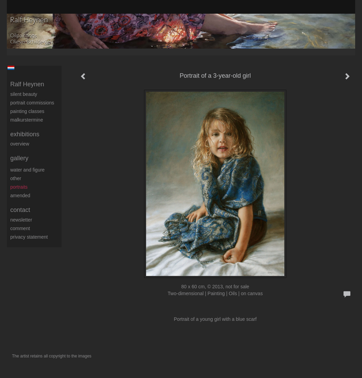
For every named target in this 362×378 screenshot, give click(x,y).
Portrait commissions (32, 102)
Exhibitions (24, 134)
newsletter (21, 220)
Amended (20, 195)
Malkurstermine (26, 120)
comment (20, 228)
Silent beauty (23, 94)
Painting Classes (27, 111)
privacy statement (29, 237)
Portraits (19, 187)
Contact (20, 209)
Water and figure (27, 170)
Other (15, 178)
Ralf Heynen (27, 84)
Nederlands (11, 68)
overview (19, 144)
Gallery (19, 158)
